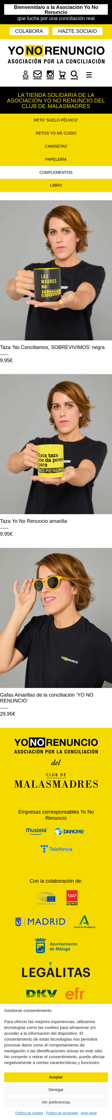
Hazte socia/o (77, 31)
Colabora (29, 31)
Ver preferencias (56, 1102)
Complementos (56, 172)
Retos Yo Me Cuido (56, 133)
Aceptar (56, 1077)
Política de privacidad (62, 1113)
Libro (56, 185)
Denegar (56, 1089)
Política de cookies (29, 1113)
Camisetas (56, 146)
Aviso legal (89, 1113)
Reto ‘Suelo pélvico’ (56, 120)
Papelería (56, 159)
